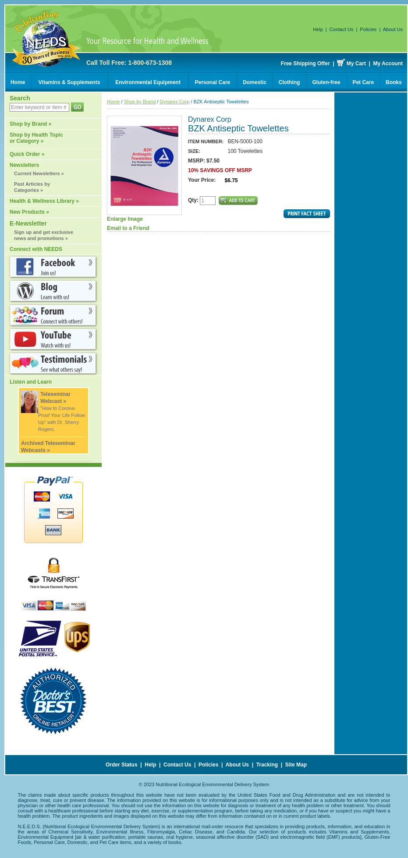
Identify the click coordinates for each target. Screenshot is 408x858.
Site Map (296, 765)
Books (394, 82)
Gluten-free (326, 82)
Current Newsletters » (39, 173)
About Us (393, 29)
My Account (388, 63)
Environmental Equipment (148, 82)
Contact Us (341, 29)
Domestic (254, 82)
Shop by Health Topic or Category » (36, 138)
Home (18, 82)
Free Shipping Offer (305, 63)
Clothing (289, 82)
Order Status (122, 765)
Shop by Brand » (30, 124)
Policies (368, 29)
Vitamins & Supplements (69, 82)
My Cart (356, 63)
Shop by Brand (140, 101)
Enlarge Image (144, 169)
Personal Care (213, 82)
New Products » (29, 212)
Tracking (267, 765)
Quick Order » (27, 154)
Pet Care (363, 82)
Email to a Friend (128, 228)
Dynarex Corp (174, 101)
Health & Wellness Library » (44, 201)
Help (318, 29)
